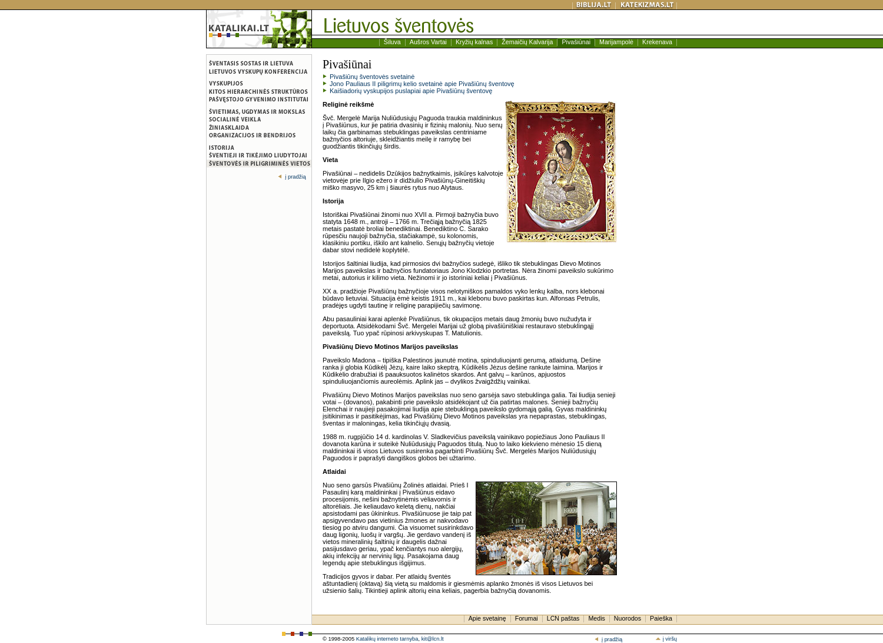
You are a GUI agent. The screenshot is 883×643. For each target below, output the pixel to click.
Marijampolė (616, 41)
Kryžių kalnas (474, 41)
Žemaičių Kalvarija (527, 41)
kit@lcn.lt (432, 639)
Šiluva (392, 41)
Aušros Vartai (428, 41)
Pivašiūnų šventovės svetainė (372, 76)
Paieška (661, 618)
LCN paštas (563, 618)
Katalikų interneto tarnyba (387, 639)
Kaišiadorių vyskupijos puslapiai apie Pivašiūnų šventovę (411, 90)
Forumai (526, 618)
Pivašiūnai (576, 41)
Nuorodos (627, 618)
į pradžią (292, 177)
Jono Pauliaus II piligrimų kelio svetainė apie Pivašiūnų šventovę (422, 83)
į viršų (666, 639)
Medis (596, 618)
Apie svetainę (487, 618)
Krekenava (657, 41)
